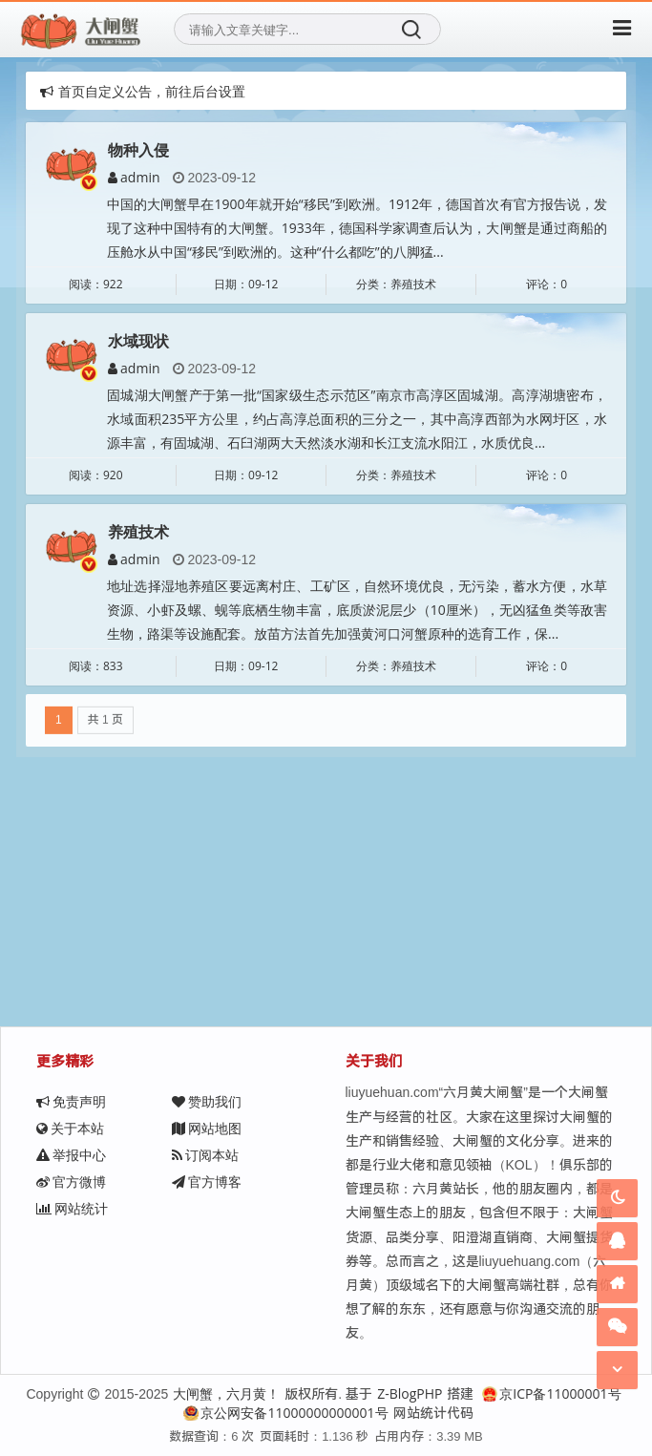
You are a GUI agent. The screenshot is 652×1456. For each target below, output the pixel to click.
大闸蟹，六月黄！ (226, 1393)
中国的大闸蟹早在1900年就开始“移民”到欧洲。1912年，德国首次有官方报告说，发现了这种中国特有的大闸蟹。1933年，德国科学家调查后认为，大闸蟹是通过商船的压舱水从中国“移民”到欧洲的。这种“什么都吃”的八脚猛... (357, 228)
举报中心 (71, 1155)
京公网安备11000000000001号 (285, 1412)
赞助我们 (207, 1101)
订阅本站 (205, 1155)
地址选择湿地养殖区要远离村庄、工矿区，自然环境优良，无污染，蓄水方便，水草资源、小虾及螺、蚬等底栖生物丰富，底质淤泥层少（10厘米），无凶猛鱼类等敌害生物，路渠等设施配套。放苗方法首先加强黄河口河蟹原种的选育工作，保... (357, 609)
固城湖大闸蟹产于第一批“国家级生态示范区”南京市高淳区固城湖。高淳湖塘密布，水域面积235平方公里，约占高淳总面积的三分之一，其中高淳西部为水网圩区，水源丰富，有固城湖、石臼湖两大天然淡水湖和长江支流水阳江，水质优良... (357, 419)
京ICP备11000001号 (551, 1393)
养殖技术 (138, 530)
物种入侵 (138, 149)
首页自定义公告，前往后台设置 (142, 91)
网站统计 (72, 1208)
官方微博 (71, 1181)
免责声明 (71, 1101)
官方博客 (207, 1181)
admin (133, 177)
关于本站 (70, 1128)
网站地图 (207, 1128)
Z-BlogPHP (409, 1393)
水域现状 (138, 340)
